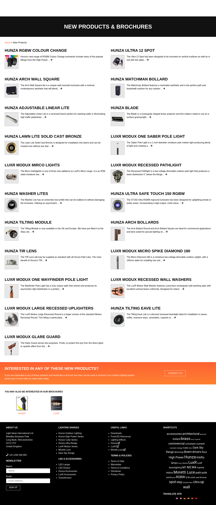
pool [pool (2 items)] (173, 477)
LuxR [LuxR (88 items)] (192, 462)
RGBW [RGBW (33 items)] (180, 477)
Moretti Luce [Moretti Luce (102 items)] (184, 472)
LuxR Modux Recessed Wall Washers (151, 279)
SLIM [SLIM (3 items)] (187, 477)
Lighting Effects (118, 440)
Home (8, 42)
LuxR (56, 413)
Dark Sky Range (66, 453)
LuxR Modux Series (68, 446)
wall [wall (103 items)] (186, 487)
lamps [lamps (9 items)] (174, 463)
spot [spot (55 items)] (172, 482)
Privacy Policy (118, 474)
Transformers (64, 478)
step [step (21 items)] (179, 482)
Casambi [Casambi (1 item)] (197, 439)
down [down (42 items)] (188, 452)
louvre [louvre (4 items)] (185, 463)
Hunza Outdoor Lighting (70, 433)
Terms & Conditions (120, 468)
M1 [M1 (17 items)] (184, 467)
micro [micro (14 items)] (169, 472)
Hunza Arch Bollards (135, 222)
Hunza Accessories (67, 471)
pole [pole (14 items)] (204, 472)
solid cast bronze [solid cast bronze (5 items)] (198, 477)
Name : (9, 466)
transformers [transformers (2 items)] (188, 482)
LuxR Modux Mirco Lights (32, 165)
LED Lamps (64, 464)
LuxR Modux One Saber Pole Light (148, 136)
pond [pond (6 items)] (169, 477)
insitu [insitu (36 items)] (200, 457)
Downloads (116, 433)
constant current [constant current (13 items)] (195, 443)
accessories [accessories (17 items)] (174, 433)
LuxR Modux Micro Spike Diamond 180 (150, 251)
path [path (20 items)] (198, 472)
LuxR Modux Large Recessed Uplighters (49, 308)
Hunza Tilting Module (28, 222)
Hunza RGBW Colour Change (36, 50)
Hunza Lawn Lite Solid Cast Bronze (43, 136)
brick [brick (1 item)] (192, 439)
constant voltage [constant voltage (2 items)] (176, 448)
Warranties (116, 464)
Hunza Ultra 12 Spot (133, 50)
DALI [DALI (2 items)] (190, 448)
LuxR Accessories (67, 474)
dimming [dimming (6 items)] (178, 452)
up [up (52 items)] (202, 482)
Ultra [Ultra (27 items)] (196, 482)
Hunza (22, 413)
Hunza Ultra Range (67, 443)
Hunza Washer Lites (26, 193)
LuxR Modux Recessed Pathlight (146, 165)
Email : (9, 476)
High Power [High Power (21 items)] (176, 457)
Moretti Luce (64, 450)
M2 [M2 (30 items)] (189, 467)
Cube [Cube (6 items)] (185, 448)
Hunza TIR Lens (21, 251)
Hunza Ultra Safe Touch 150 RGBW (148, 193)
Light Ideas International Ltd (19, 433)
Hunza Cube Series (68, 440)
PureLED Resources (121, 436)
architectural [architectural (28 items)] (190, 433)
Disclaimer (116, 471)
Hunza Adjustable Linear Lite (37, 108)
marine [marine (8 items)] (200, 467)
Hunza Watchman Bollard (139, 79)
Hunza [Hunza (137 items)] (190, 457)
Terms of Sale (117, 461)
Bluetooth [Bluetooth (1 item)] (203, 434)
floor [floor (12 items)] (204, 452)
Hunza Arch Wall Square (32, 79)
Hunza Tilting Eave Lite (136, 308)
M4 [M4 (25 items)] (194, 467)
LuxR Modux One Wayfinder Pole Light (46, 279)
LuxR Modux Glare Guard (32, 337)
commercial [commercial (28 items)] (176, 443)
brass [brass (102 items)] (185, 438)
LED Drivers (64, 468)
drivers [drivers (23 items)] (196, 452)
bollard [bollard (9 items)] (176, 439)
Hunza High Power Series (71, 436)
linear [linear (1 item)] (180, 463)
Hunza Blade (124, 108)
